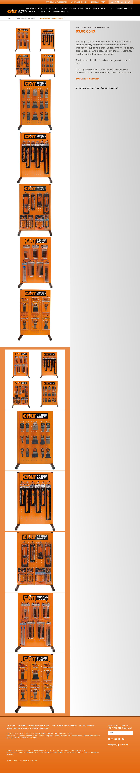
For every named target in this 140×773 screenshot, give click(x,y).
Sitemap (33, 760)
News (80, 8)
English (84, 2)
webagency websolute (118, 745)
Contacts (46, 12)
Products (54, 8)
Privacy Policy (12, 760)
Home (9, 18)
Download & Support (103, 8)
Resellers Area (98, 2)
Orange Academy (61, 12)
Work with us (32, 12)
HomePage (31, 8)
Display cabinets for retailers (26, 18)
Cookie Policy (24, 760)
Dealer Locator (68, 8)
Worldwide (62, 2)
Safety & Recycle (124, 8)
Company (42, 8)
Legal (88, 8)
